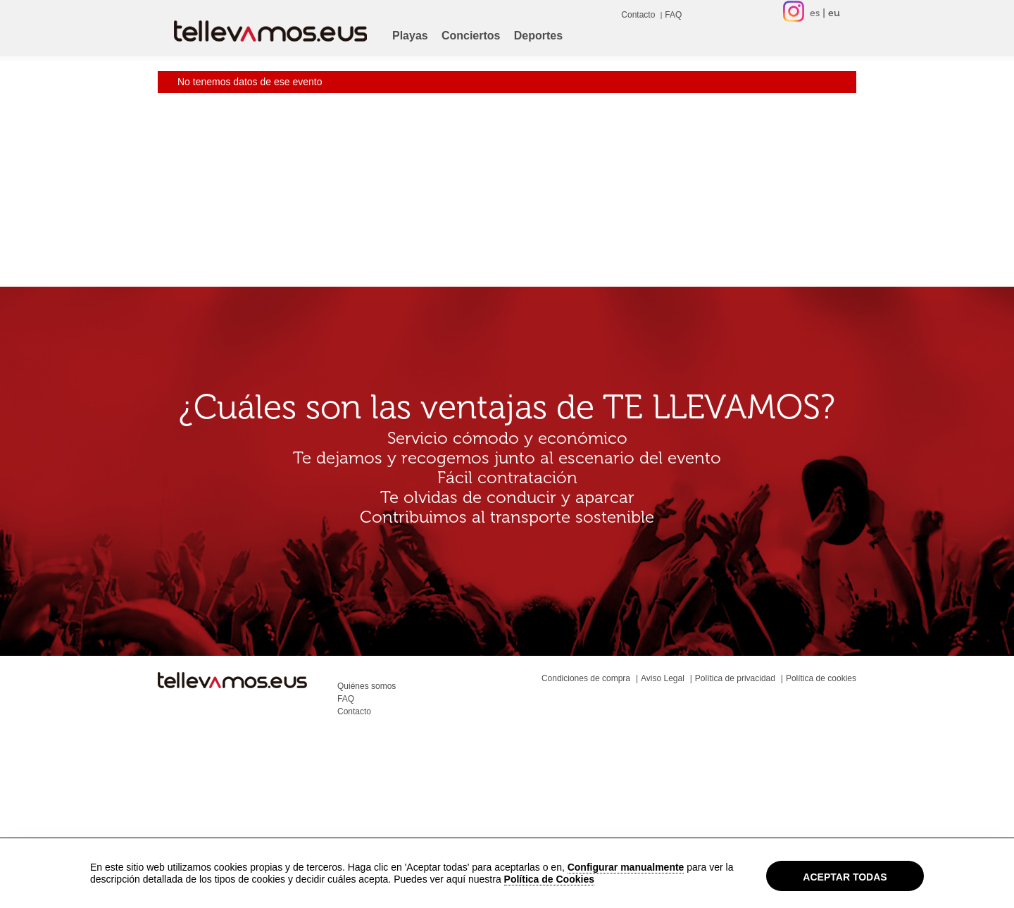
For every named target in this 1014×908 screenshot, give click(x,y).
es (815, 13)
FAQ (673, 15)
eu (834, 13)
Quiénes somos (366, 686)
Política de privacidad (735, 678)
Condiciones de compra (586, 678)
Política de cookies (821, 678)
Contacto (638, 15)
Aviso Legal (662, 678)
